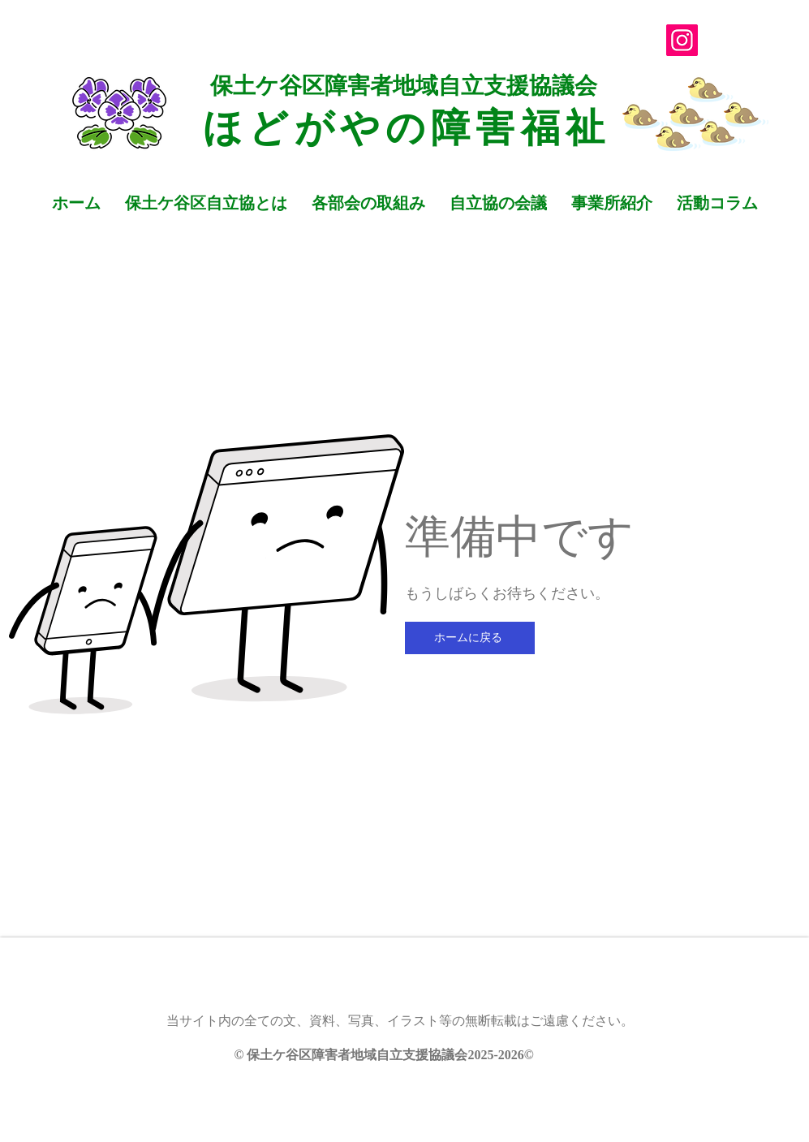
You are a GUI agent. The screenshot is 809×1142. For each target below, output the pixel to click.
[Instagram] (682, 40)
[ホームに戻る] (470, 638)
